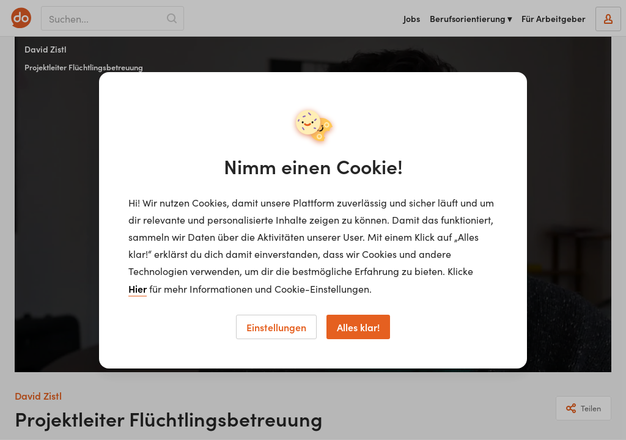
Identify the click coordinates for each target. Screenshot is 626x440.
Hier (137, 288)
